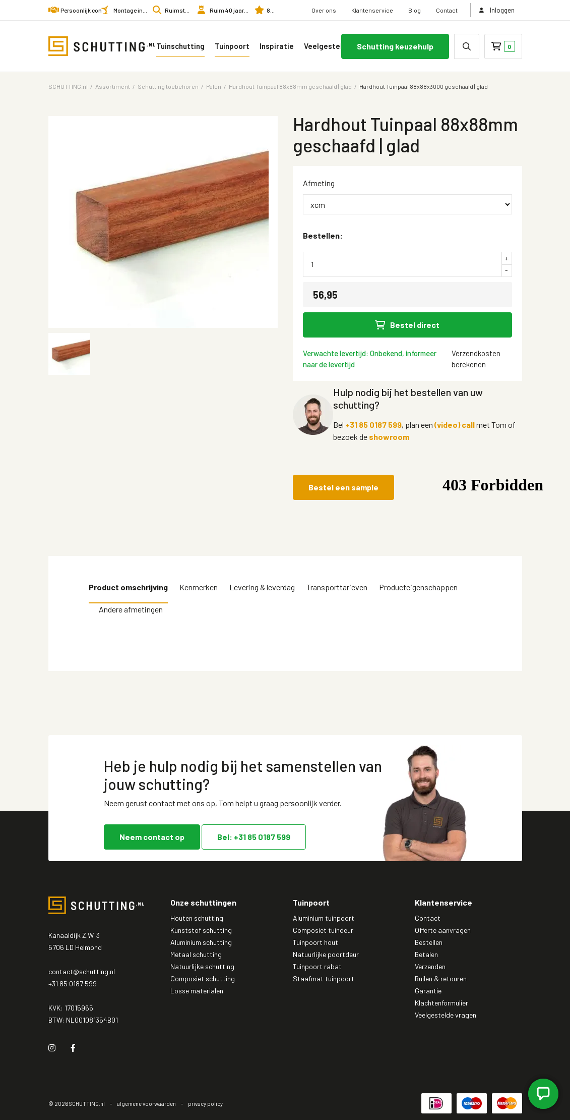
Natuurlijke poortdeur (326, 954)
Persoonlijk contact (86, 10)
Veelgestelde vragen (336, 45)
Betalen (426, 954)
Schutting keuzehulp (395, 46)
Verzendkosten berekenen (476, 359)
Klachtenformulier (441, 1002)
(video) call (454, 424)
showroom (389, 436)
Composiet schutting (202, 978)
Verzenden (430, 966)
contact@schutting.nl (81, 971)
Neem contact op (151, 837)
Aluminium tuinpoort (323, 918)
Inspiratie (277, 45)
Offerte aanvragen (443, 930)
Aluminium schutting (201, 942)
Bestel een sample (343, 487)
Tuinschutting (180, 45)
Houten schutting (196, 918)
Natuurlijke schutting (202, 966)
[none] (466, 46)
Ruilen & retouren (441, 978)
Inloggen (496, 10)
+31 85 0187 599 (373, 424)
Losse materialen (196, 990)
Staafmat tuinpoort (323, 978)
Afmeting (319, 183)
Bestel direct (407, 324)
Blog (414, 10)
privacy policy (205, 1103)
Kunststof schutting (201, 930)
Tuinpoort (232, 45)
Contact (447, 10)
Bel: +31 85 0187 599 (253, 837)
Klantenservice (372, 10)
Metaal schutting (196, 954)
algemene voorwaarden (146, 1103)
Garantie (428, 990)
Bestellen (428, 942)
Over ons (323, 10)
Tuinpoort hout (315, 942)
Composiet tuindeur (323, 930)
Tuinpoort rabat (317, 966)
